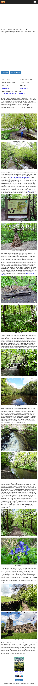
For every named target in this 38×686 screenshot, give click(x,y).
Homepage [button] (19, 680)
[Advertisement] (19, 16)
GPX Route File (5, 88)
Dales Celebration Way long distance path (20, 177)
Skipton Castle (30, 191)
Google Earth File (24, 88)
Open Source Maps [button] (15, 72)
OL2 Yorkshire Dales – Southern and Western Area (13, 93)
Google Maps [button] (5, 72)
